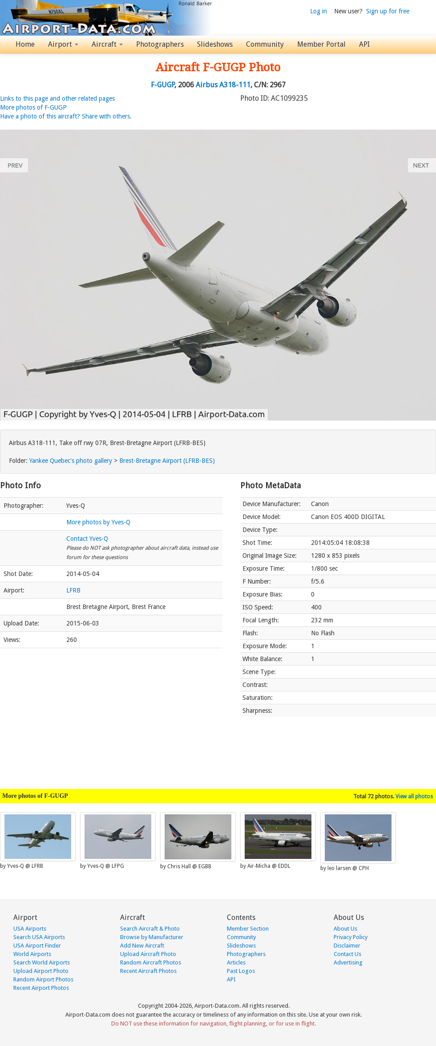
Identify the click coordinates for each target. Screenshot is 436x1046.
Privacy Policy (350, 937)
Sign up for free (387, 11)
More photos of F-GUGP (33, 107)
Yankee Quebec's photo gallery (70, 460)
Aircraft (107, 44)
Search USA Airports (39, 937)
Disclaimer (347, 945)
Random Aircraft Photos (150, 962)
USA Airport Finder (37, 945)
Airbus (207, 85)
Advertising (348, 962)
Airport (63, 44)
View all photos (414, 796)
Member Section (248, 928)
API (364, 44)
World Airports (32, 954)
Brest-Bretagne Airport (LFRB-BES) (167, 460)
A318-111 (234, 85)
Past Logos (241, 971)
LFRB (73, 590)
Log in (318, 11)
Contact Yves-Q (87, 538)
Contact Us (347, 954)
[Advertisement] (111, 714)
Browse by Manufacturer (151, 937)
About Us (345, 928)
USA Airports (29, 928)
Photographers (160, 44)
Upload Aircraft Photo (148, 954)
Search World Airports (41, 962)
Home (25, 44)
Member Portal (321, 44)
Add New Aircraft (142, 945)
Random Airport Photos (43, 979)
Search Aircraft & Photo (150, 928)
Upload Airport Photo (41, 971)
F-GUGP (162, 85)
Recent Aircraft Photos (148, 971)
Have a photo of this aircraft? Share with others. (66, 116)
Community (265, 44)
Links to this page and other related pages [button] (57, 98)
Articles (236, 962)
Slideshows (215, 44)
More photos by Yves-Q (98, 522)
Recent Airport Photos (41, 988)
